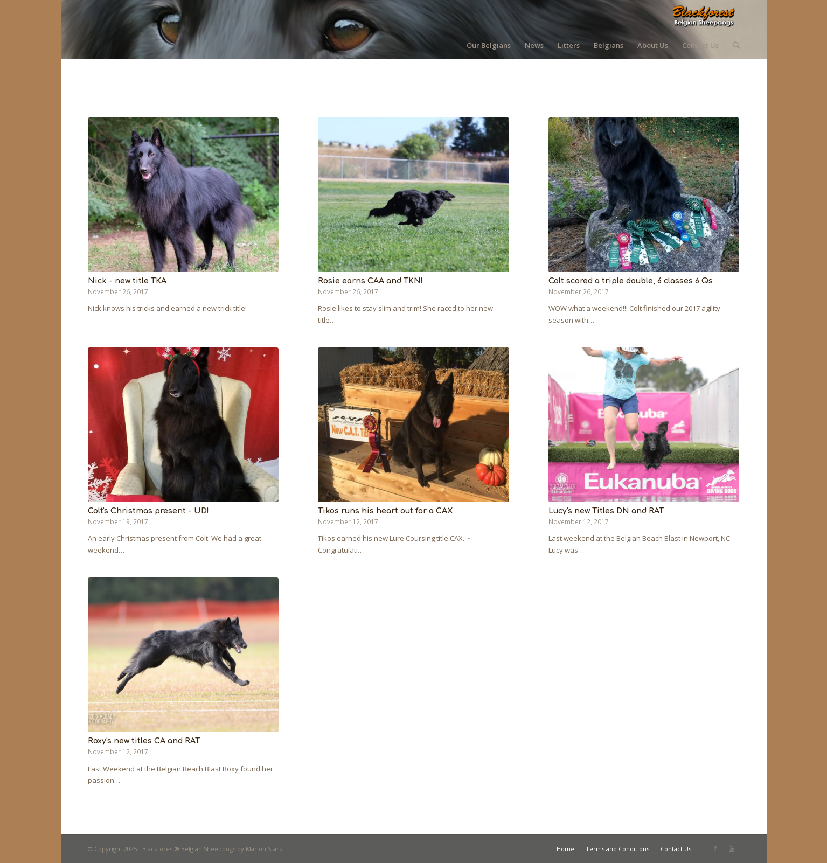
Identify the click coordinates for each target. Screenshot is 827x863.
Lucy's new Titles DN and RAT (606, 510)
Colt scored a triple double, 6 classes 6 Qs (630, 280)
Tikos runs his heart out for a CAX (385, 510)
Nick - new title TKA (127, 280)
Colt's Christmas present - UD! (148, 510)
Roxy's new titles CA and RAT (144, 740)
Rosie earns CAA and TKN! (370, 280)
